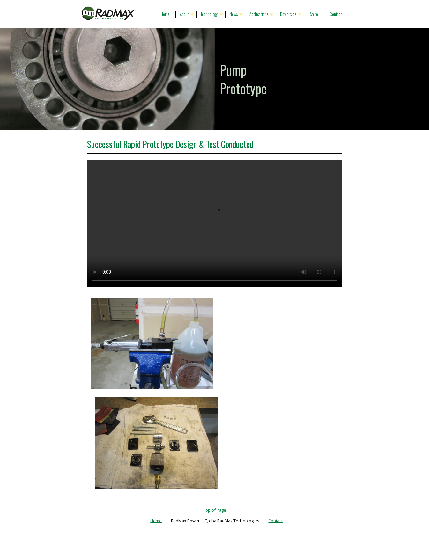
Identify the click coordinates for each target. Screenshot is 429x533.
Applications (258, 14)
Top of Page (214, 510)
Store (314, 14)
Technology (209, 14)
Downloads (288, 14)
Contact (336, 14)
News (234, 14)
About (184, 14)
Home (165, 14)
